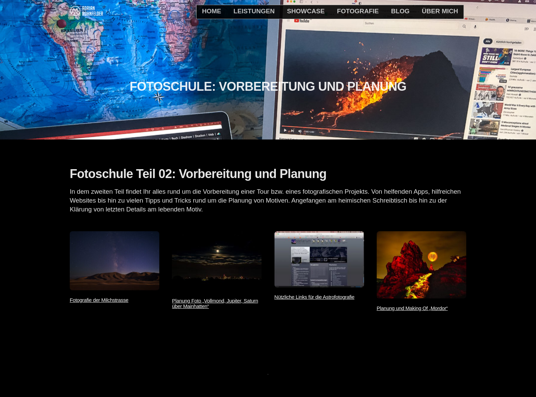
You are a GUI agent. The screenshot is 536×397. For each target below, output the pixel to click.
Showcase (306, 11)
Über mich (440, 11)
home (211, 11)
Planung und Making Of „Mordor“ (412, 308)
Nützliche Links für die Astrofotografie (314, 297)
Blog (400, 11)
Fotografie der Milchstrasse (99, 300)
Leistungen (254, 11)
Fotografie (358, 11)
